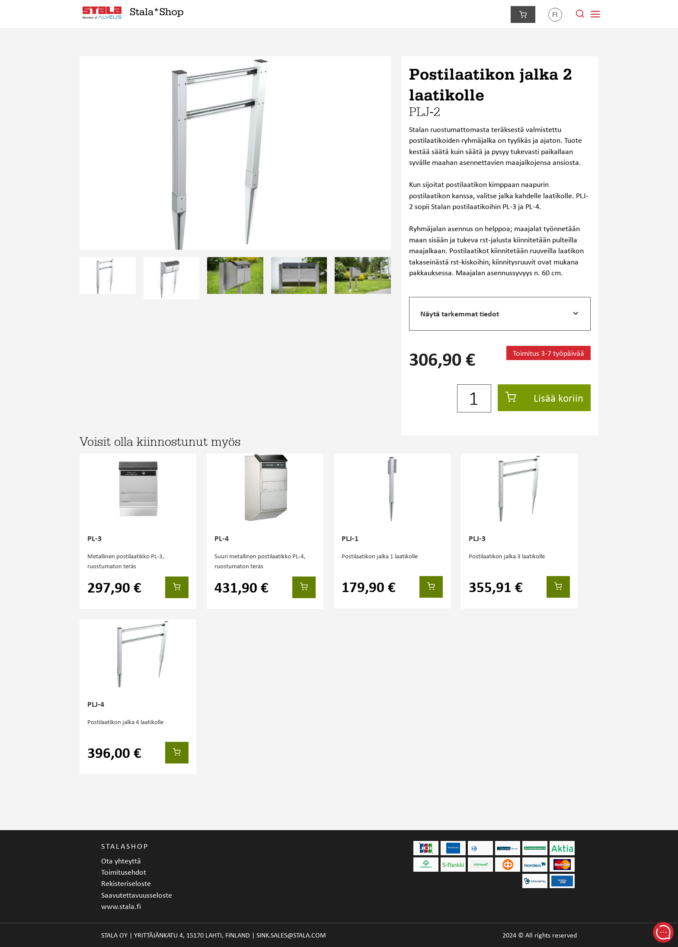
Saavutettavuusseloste (136, 895)
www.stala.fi (121, 906)
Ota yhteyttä (121, 861)
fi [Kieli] (555, 14)
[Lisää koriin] (177, 587)
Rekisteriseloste (126, 883)
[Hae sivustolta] (580, 16)
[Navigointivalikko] (595, 14)
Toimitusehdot (123, 872)
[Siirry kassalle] (523, 14)
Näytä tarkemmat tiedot (459, 313)
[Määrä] (474, 398)
